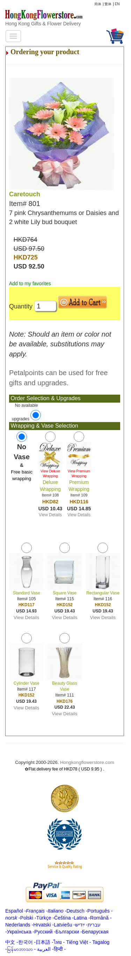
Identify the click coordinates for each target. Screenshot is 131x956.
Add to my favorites (30, 283)
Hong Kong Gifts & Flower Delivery (43, 23)
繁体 (107, 4)
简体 (97, 4)
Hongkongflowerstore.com (87, 762)
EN (117, 4)
